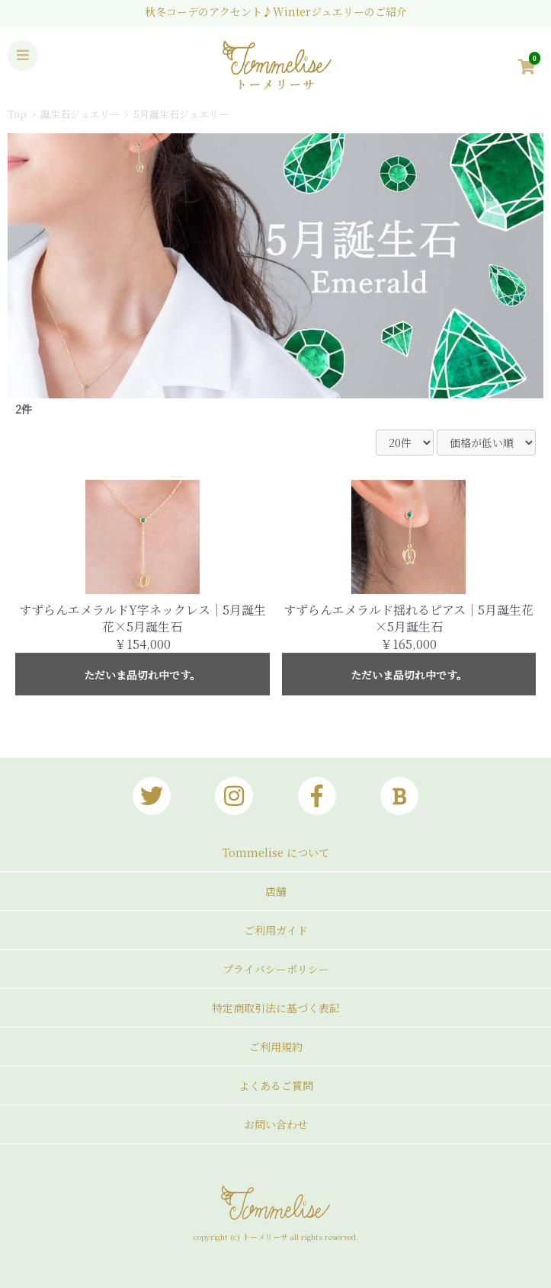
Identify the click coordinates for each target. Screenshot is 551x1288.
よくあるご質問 (276, 1085)
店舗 (276, 891)
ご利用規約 (276, 1046)
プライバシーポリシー (276, 968)
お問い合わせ (276, 1124)
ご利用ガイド (276, 930)
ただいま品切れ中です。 (142, 674)
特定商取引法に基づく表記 (276, 1007)
